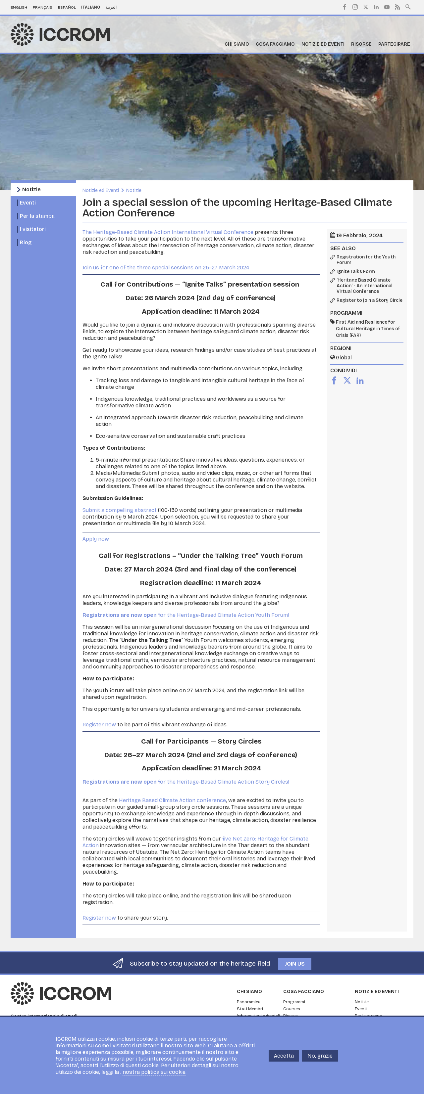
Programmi (294, 1002)
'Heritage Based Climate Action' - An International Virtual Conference (365, 286)
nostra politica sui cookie (154, 1072)
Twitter (365, 7)
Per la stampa (37, 216)
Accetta (284, 1056)
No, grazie (320, 1056)
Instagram (355, 7)
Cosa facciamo (275, 44)
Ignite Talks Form (356, 271)
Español (67, 7)
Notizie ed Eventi (322, 44)
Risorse (361, 44)
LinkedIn (376, 7)
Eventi (28, 203)
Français (42, 7)
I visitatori (33, 229)
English (19, 7)
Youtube (387, 7)
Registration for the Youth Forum (366, 259)
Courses (291, 1009)
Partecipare (394, 44)
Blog (25, 242)
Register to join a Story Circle (369, 300)
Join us (295, 964)
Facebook (344, 7)
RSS (397, 7)
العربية (111, 7)
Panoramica (248, 1002)
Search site (408, 6)
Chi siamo (237, 44)
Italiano (90, 7)
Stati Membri (250, 1009)
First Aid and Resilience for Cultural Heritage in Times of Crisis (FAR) (368, 328)
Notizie (31, 189)
